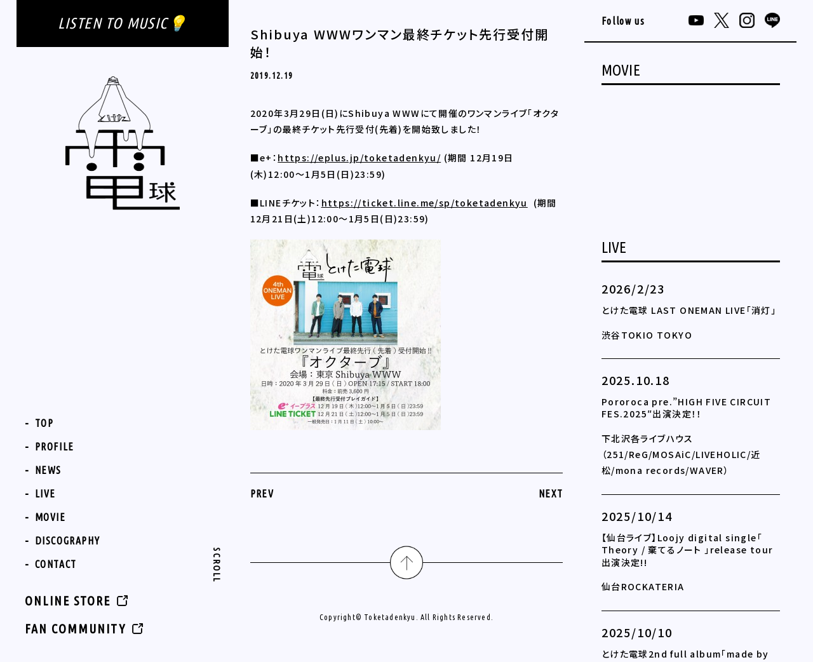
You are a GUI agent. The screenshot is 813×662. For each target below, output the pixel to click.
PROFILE (54, 446)
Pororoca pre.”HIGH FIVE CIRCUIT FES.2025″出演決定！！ (686, 408)
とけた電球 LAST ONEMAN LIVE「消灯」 (688, 310)
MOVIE (50, 517)
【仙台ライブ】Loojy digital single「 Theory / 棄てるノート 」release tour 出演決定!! (687, 550)
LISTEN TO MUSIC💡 (122, 23)
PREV (262, 493)
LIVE (45, 493)
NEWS (48, 470)
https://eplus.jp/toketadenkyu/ (359, 157)
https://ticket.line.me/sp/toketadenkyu (424, 202)
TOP (44, 423)
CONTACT (56, 564)
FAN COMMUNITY (75, 628)
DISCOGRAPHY (67, 540)
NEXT (551, 493)
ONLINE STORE (68, 600)
